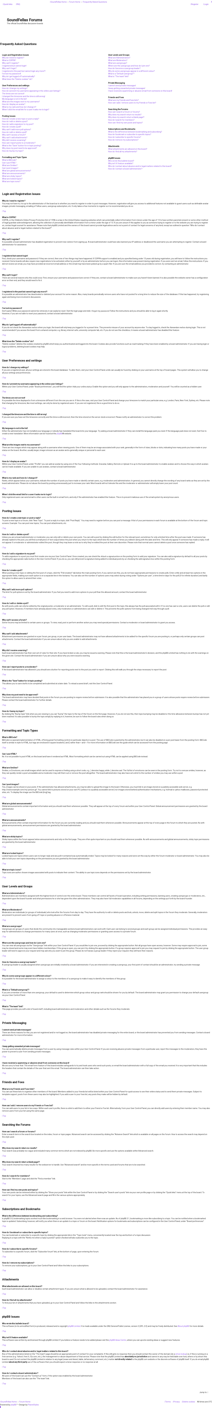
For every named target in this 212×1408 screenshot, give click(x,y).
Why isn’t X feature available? (120, 163)
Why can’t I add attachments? (14, 137)
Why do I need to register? (13, 58)
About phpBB (183, 1326)
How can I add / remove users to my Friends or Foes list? (132, 103)
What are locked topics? (12, 179)
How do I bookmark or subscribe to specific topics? (129, 134)
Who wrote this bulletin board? (121, 161)
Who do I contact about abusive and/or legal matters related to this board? (140, 166)
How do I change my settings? (15, 88)
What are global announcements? (16, 171)
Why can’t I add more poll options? (16, 129)
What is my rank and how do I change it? (19, 107)
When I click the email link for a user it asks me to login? (25, 109)
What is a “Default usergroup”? (121, 74)
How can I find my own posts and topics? (125, 123)
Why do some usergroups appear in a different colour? (131, 71)
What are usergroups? (117, 63)
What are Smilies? (9, 165)
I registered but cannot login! (14, 66)
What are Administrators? (119, 58)
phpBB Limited (74, 1326)
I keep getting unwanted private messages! (126, 88)
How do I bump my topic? (13, 151)
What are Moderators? (117, 60)
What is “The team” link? (118, 76)
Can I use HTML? (9, 163)
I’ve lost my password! (11, 74)
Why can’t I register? (10, 63)
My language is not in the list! (14, 99)
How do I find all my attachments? (122, 151)
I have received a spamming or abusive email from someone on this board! (140, 91)
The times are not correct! (13, 94)
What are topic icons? (11, 181)
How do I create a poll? (11, 127)
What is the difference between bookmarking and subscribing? (135, 132)
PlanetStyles (33, 1405)
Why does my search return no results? (124, 115)
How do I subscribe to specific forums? (124, 137)
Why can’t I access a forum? (14, 135)
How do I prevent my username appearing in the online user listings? (31, 91)
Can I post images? (10, 168)
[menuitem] (18, 4)
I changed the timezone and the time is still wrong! (23, 96)
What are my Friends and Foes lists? (123, 100)
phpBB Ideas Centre (117, 1340)
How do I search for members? (121, 120)
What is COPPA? (9, 60)
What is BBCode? (9, 160)
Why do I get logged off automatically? (18, 76)
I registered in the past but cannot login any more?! (23, 71)
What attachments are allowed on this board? (127, 149)
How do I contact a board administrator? (125, 169)
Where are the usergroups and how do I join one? (129, 66)
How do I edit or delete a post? (15, 121)
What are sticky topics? (12, 176)
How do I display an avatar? (13, 104)
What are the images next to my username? (21, 102)
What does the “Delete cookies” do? (17, 79)
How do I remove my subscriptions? (123, 140)
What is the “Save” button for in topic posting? (21, 145)
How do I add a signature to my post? (18, 124)
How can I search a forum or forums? (124, 112)
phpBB (59, 433)
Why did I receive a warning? (14, 140)
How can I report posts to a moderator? (19, 143)
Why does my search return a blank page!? (126, 117)
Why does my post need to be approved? (19, 148)
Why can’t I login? (9, 68)
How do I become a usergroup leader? (124, 68)
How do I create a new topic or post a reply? (20, 119)
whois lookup (181, 1354)
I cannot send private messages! (122, 85)
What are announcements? (13, 173)
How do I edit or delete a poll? (14, 132)
